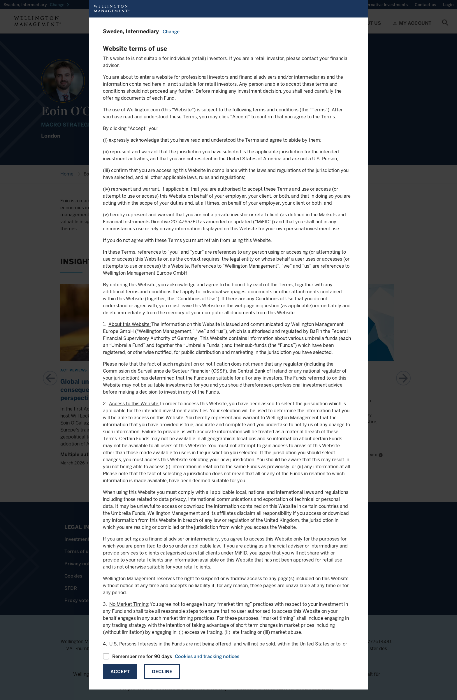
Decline (162, 671)
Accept (120, 671)
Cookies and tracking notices (207, 656)
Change (171, 31)
